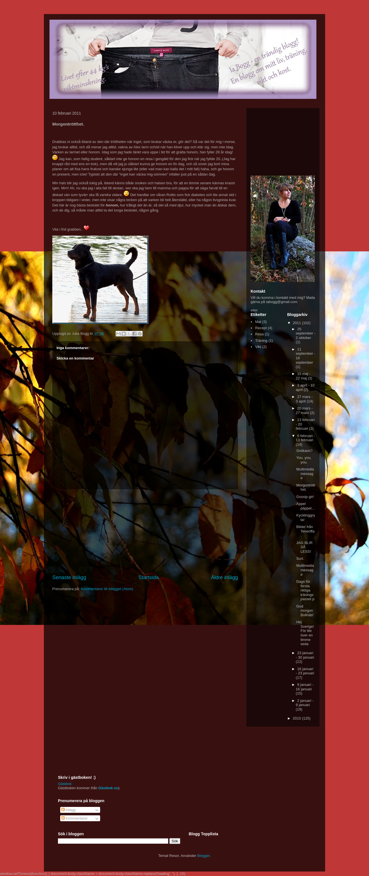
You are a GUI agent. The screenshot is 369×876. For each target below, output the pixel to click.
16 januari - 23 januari (305, 671)
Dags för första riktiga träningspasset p (305, 590)
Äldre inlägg (224, 577)
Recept (261, 328)
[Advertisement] (145, 532)
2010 (297, 718)
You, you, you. (303, 460)
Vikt (258, 347)
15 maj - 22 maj (303, 376)
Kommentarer (74, 818)
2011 (297, 323)
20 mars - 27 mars (304, 410)
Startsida (148, 577)
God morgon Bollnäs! (304, 610)
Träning (261, 340)
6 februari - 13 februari (305, 438)
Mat (258, 322)
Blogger (203, 856)
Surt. (300, 558)
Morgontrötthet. (305, 487)
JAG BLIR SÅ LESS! (304, 547)
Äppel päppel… (305, 506)
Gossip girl (304, 497)
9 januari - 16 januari (305, 686)
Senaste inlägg (69, 577)
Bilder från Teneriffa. (305, 531)
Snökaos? (304, 451)
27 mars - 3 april (304, 399)
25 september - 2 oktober (305, 333)
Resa (259, 334)
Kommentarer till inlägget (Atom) (107, 589)
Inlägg (68, 810)
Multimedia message (305, 473)
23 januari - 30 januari (305, 655)
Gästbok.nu (108, 788)
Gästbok (64, 784)
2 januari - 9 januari (305, 702)
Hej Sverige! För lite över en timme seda (305, 633)
